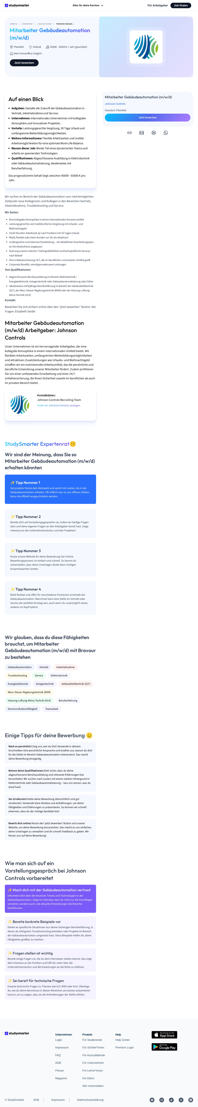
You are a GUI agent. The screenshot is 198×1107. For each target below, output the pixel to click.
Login (58, 1039)
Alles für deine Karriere (88, 5)
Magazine (61, 1078)
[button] (129, 132)
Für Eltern (88, 1078)
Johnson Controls (115, 104)
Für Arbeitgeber (158, 5)
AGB (58, 1062)
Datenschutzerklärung (90, 1099)
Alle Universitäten (93, 1085)
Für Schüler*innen (93, 1047)
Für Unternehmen (93, 1062)
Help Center (122, 1039)
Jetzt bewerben (24, 62)
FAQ (58, 1055)
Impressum (62, 1047)
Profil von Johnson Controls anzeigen (58, 405)
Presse (59, 1070)
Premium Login (124, 1047)
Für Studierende (92, 1039)
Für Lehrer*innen (92, 1070)
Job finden (181, 5)
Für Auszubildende (93, 1055)
